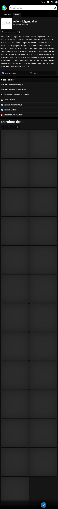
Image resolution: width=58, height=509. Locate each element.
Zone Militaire (8, 99)
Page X (34, 73)
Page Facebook (9, 73)
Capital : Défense (9, 110)
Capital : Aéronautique (11, 105)
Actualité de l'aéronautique (12, 85)
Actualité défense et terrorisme (13, 89)
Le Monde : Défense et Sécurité (15, 94)
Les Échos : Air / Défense (12, 115)
